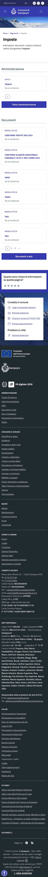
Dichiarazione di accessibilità (13, 717)
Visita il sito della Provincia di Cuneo (17, 793)
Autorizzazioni (7, 452)
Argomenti (14, 33)
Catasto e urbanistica (10, 456)
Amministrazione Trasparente (14, 713)
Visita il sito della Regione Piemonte (17, 789)
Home (5, 33)
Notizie (4, 508)
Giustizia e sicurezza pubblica (14, 469)
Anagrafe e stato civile (11, 444)
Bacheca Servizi (8, 742)
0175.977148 (11, 577)
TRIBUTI (8, 84)
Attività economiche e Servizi (14, 559)
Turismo (5, 490)
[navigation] (5, 11)
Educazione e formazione (12, 465)
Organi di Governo (9, 397)
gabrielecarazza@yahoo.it (18, 697)
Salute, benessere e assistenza (15, 481)
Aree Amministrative (10, 401)
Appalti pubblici (8, 448)
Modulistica (11, 130)
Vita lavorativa (8, 494)
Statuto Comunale (9, 746)
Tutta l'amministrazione (24, 104)
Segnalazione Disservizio (12, 734)
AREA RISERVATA (22, 873)
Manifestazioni (8, 512)
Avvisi (4, 520)
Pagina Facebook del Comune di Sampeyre (19, 802)
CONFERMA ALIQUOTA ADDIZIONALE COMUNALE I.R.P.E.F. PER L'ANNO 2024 (22, 156)
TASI (7, 236)
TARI (7, 216)
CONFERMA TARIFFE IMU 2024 (19, 135)
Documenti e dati (24, 256)
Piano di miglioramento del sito (15, 721)
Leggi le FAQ (7, 726)
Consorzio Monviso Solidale (13, 810)
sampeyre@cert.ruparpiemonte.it (21, 589)
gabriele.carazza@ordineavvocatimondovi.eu (24, 701)
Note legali (6, 755)
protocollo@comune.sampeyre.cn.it (22, 592)
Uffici (8, 79)
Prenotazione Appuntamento (14, 730)
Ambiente (6, 440)
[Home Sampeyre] (23, 11)
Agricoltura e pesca (10, 436)
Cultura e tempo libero (11, 461)
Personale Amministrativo (13, 418)
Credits (4, 763)
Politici (4, 422)
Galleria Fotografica (10, 551)
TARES (7, 197)
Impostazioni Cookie (10, 759)
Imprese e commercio (11, 473)
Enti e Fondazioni (9, 413)
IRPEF (7, 177)
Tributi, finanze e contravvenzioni (15, 485)
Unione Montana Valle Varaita (14, 798)
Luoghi (4, 543)
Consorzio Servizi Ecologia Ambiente (17, 806)
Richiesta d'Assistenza (11, 738)
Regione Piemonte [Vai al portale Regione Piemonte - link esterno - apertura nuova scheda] (9, 3)
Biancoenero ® (25, 867)
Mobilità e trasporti (10, 477)
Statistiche (6, 771)
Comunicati (6, 524)
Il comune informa (9, 516)
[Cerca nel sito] (41, 11)
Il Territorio (6, 547)
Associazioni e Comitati (11, 563)
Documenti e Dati (9, 409)
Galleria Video (7, 555)
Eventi (4, 539)
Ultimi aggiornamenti (10, 767)
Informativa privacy (10, 750)
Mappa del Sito (8, 775)
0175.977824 (11, 580)
